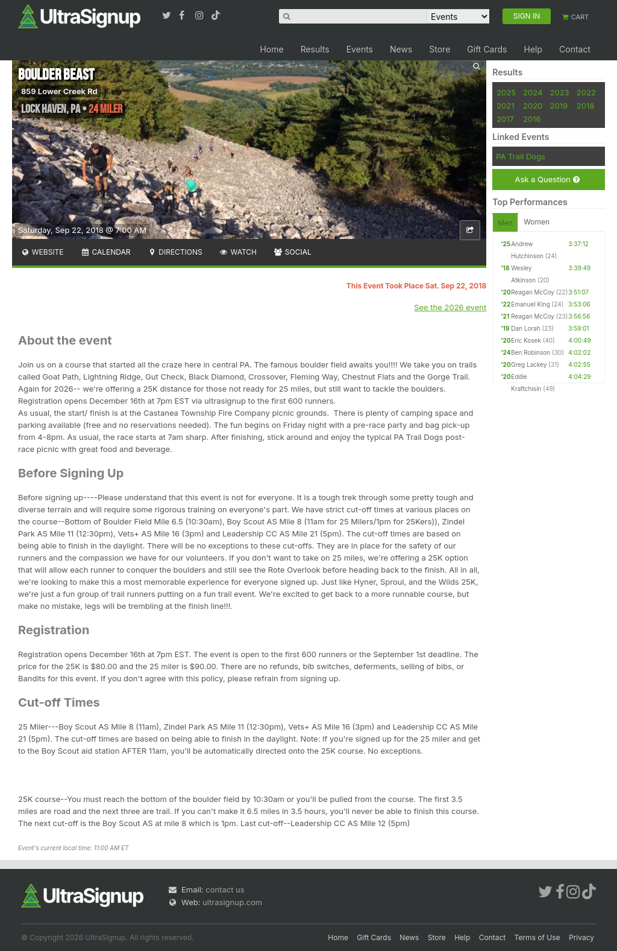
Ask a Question (547, 179)
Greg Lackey (529, 364)
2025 (506, 92)
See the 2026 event (450, 307)
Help (533, 49)
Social (293, 251)
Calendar (106, 251)
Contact (574, 49)
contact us (224, 889)
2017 (505, 119)
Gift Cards (487, 49)
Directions (174, 251)
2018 (585, 105)
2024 (532, 92)
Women (537, 221)
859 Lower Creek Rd (59, 91)
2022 (586, 92)
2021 (505, 105)
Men (505, 222)
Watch (238, 251)
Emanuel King (530, 304)
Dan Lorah (525, 328)
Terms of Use (537, 937)
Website (42, 251)
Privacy (581, 937)
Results (315, 49)
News (401, 49)
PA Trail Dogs (520, 156)
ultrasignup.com (232, 902)
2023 (559, 92)
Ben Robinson (530, 352)
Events (359, 49)
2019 (559, 105)
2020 (532, 105)
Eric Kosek (526, 340)
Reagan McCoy (532, 292)
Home (271, 49)
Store (439, 49)
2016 (531, 119)
